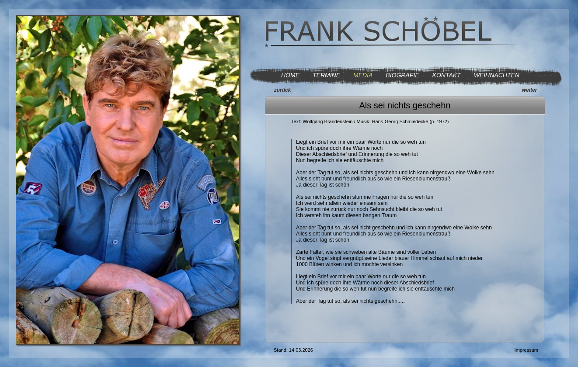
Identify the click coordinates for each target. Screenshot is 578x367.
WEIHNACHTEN (496, 75)
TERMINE (326, 75)
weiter (529, 90)
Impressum (526, 350)
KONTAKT (446, 75)
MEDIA (363, 75)
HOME (290, 75)
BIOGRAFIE (402, 75)
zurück (282, 90)
